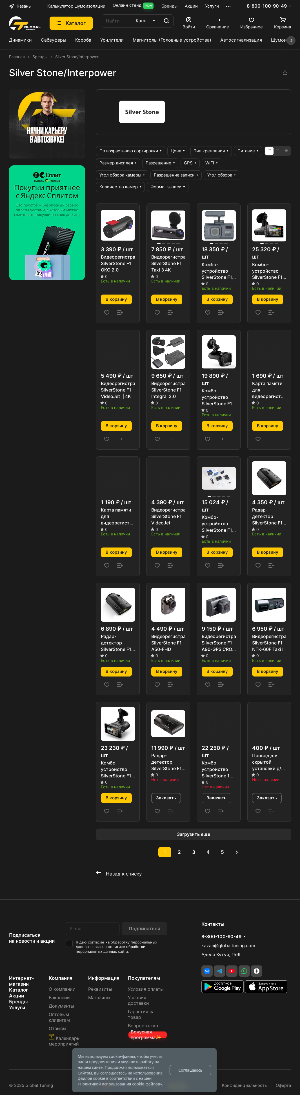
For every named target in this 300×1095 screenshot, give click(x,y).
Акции (16, 996)
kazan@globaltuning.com (228, 945)
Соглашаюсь (190, 1070)
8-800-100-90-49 (267, 6)
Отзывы (57, 1028)
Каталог (18, 990)
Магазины (99, 997)
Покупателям (144, 978)
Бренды (18, 1001)
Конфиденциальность (244, 1085)
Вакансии (59, 997)
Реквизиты (100, 989)
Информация (103, 978)
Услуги (17, 1007)
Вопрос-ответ (143, 1025)
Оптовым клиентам (59, 1017)
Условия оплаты (146, 989)
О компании (62, 989)
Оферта (283, 1085)
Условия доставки (138, 1000)
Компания (60, 978)
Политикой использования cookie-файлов (120, 1084)
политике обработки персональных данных (110, 949)
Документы (61, 1006)
